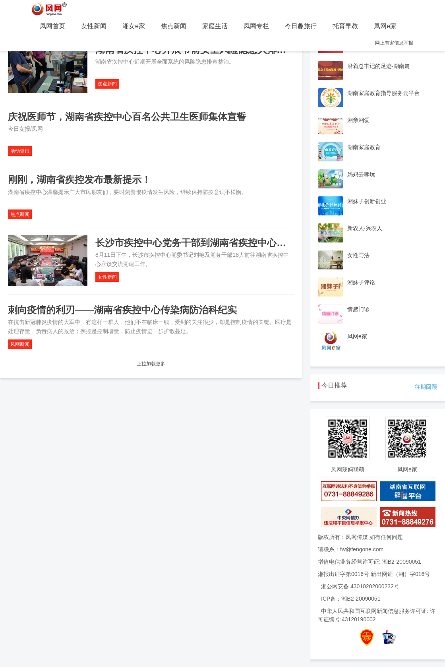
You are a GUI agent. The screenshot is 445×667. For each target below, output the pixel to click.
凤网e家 (385, 26)
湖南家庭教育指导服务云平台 (383, 93)
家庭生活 (215, 26)
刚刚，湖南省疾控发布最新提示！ (79, 179)
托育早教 (345, 26)
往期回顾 (426, 387)
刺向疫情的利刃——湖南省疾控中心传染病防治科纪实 (122, 309)
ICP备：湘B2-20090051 (350, 598)
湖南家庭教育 (364, 147)
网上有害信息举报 (394, 43)
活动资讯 (19, 151)
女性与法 (358, 255)
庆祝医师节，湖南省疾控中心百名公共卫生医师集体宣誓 (127, 116)
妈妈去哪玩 (361, 174)
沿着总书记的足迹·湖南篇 (378, 66)
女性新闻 (93, 26)
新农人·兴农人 (364, 228)
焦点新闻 (173, 26)
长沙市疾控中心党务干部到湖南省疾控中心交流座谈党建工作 (224, 242)
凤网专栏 (256, 26)
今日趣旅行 (301, 26)
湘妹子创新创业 (366, 201)
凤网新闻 (19, 344)
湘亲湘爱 (358, 120)
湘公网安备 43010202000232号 (360, 586)
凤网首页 (52, 26)
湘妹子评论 (361, 282)
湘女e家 (133, 26)
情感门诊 (358, 309)
